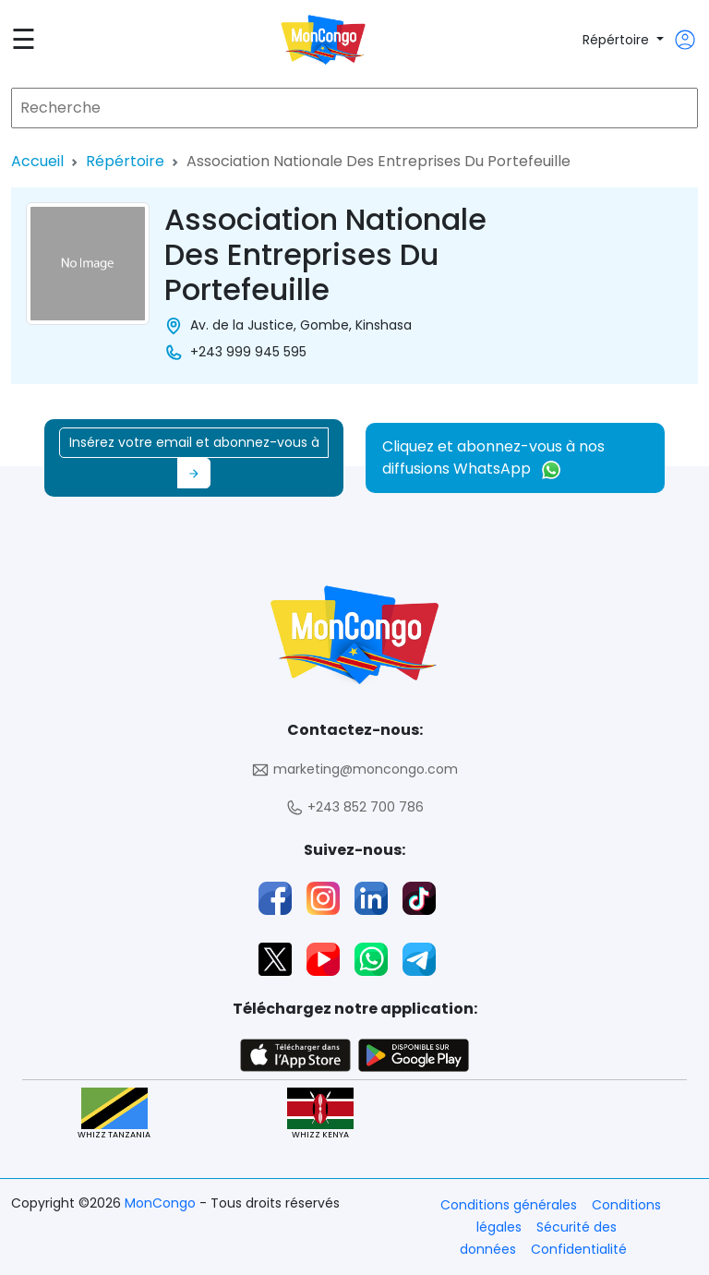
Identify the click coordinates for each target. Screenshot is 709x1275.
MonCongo (162, 1203)
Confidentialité (579, 1249)
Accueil (37, 161)
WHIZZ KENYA (320, 1114)
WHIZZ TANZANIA (114, 1114)
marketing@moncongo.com (354, 769)
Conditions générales (508, 1205)
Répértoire (618, 39)
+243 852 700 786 (354, 807)
